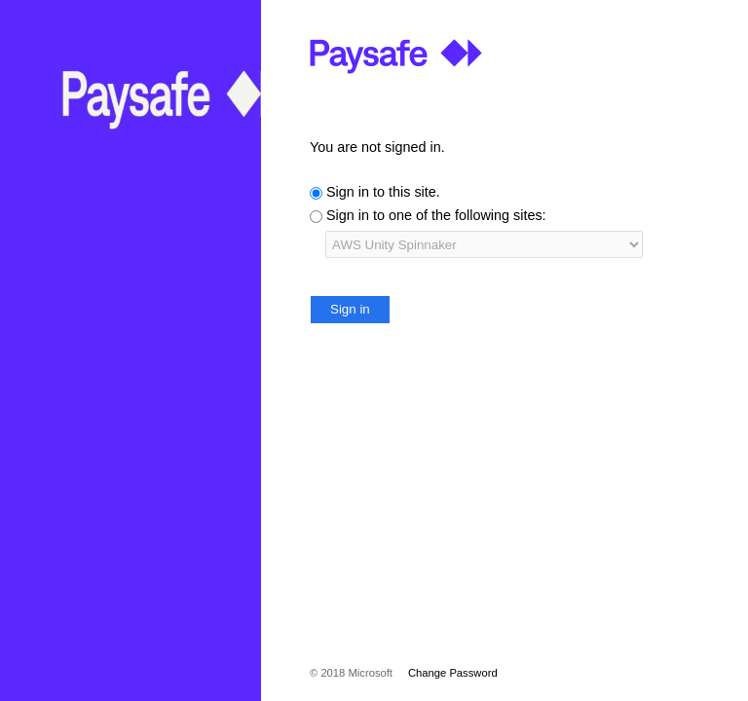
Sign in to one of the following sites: (436, 215)
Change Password (453, 673)
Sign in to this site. (383, 192)
